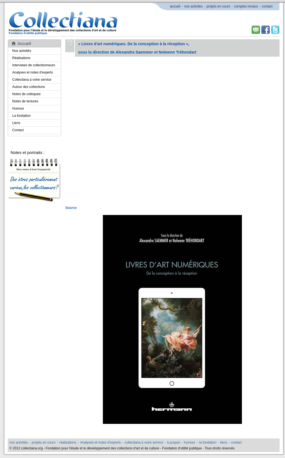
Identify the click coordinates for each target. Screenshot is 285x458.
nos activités (193, 6)
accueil (175, 6)
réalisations (67, 442)
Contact (18, 130)
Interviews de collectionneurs (33, 65)
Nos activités (21, 51)
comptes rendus (246, 6)
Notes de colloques (26, 94)
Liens (16, 123)
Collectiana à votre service (31, 80)
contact (267, 6)
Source (71, 208)
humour (189, 442)
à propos (173, 442)
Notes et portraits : (28, 152)
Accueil (24, 43)
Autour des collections (28, 87)
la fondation (207, 442)
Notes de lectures (25, 101)
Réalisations (21, 58)
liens (223, 442)
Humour (18, 108)
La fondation (21, 116)
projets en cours (218, 6)
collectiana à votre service (144, 442)
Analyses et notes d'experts (32, 72)
